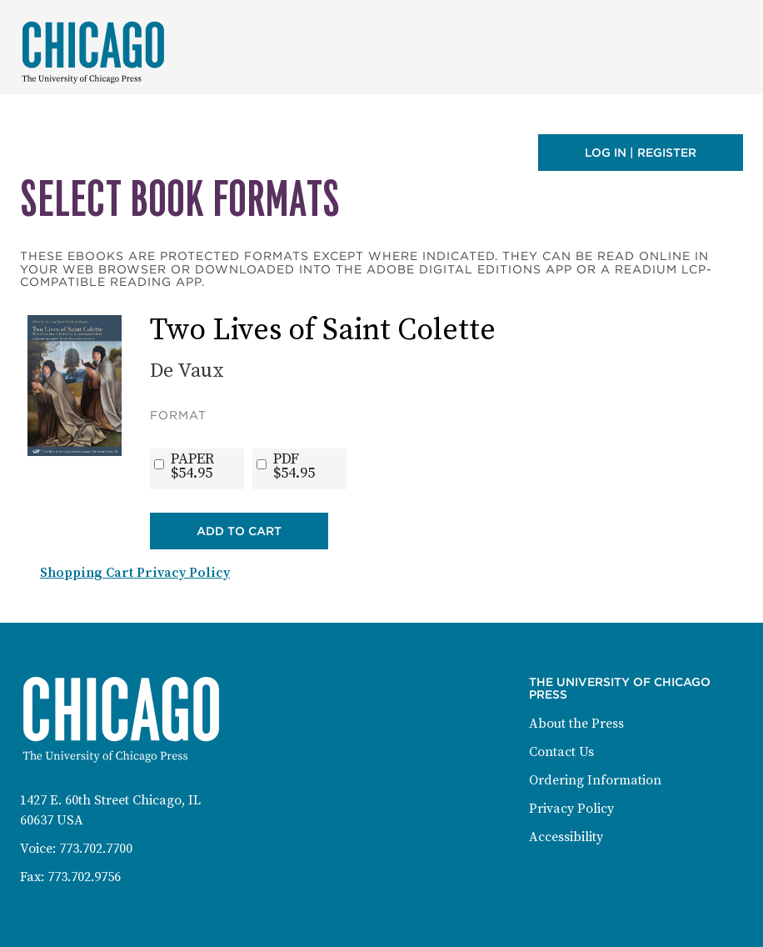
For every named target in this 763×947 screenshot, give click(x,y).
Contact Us (561, 752)
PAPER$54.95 (192, 466)
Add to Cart (239, 531)
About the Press (576, 723)
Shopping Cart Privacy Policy (135, 572)
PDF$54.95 (294, 466)
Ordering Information (595, 780)
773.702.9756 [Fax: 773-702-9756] (84, 877)
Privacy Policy (571, 808)
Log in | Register (640, 152)
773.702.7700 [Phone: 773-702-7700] (95, 848)
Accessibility (566, 837)
